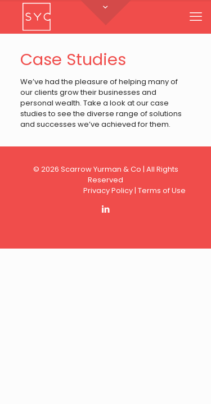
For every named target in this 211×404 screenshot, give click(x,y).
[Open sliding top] (105, 12)
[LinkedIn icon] (105, 209)
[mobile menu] (195, 16)
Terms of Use (162, 190)
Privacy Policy (108, 190)
